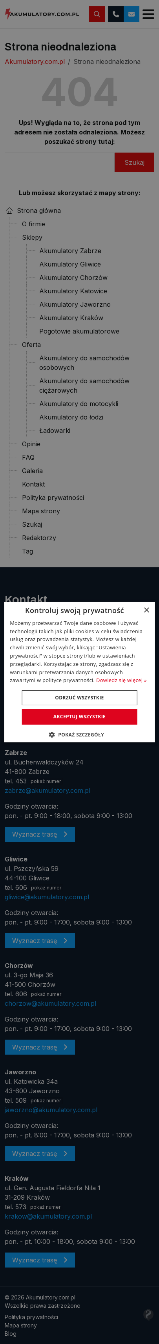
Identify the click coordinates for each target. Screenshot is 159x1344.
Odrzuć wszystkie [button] (79, 697)
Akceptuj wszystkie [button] (79, 716)
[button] (79, 734)
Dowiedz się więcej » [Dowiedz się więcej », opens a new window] (121, 680)
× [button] (146, 610)
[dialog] (79, 672)
